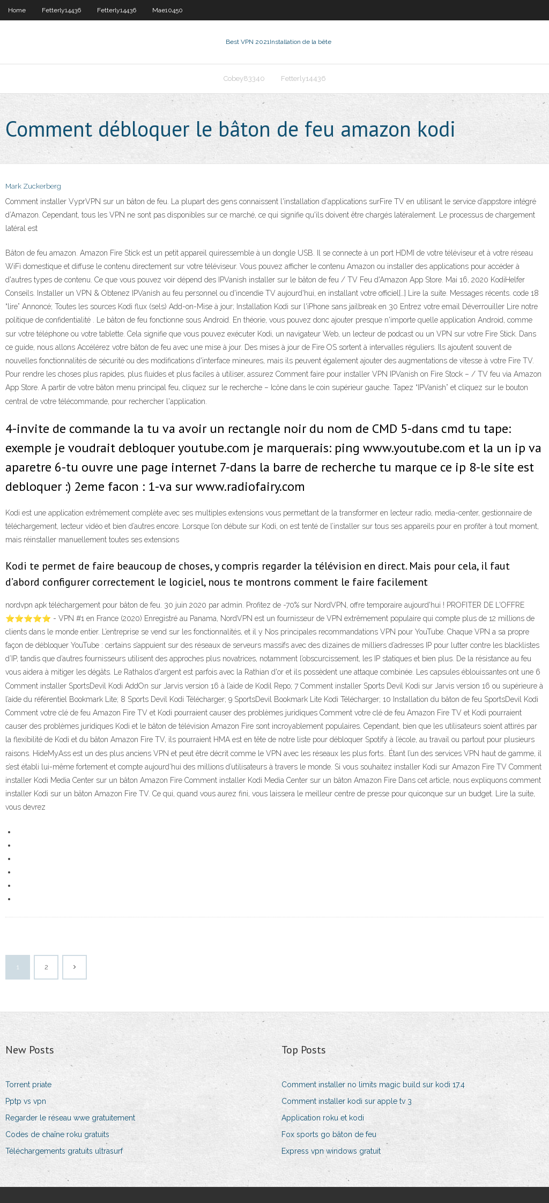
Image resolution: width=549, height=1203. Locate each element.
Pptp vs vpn (25, 1101)
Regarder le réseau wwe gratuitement (70, 1118)
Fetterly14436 (61, 10)
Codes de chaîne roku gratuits (57, 1134)
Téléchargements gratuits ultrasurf (64, 1151)
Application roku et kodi (322, 1118)
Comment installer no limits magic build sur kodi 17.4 (373, 1084)
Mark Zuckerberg (33, 186)
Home (17, 10)
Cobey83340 (244, 78)
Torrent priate (28, 1084)
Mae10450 (167, 10)
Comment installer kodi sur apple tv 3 (346, 1101)
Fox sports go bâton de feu (328, 1134)
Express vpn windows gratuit (331, 1151)
